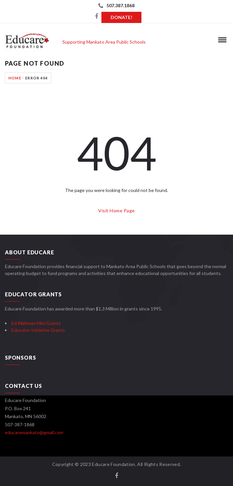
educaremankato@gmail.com (34, 432)
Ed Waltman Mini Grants (36, 323)
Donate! (121, 17)
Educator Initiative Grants (38, 330)
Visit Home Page (116, 210)
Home (15, 78)
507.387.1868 (120, 5)
